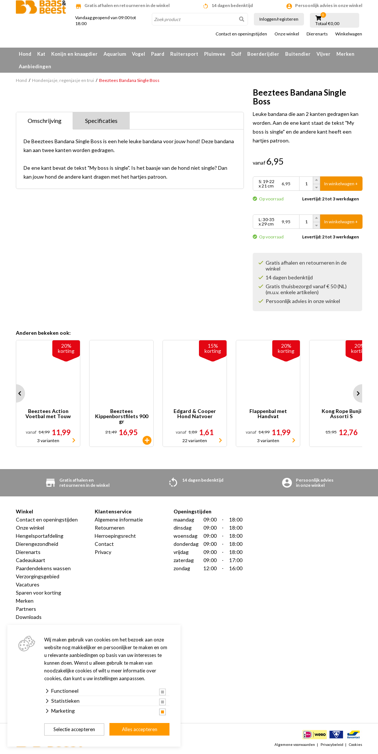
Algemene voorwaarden (294, 744)
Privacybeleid (332, 744)
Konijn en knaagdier (74, 54)
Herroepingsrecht (115, 536)
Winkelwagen (348, 34)
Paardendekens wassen (43, 568)
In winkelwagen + (341, 183)
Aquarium (115, 54)
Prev (16, 393)
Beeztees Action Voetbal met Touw (48, 414)
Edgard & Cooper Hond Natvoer (195, 414)
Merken (345, 54)
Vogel (138, 54)
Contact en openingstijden (241, 34)
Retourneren (110, 527)
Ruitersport (184, 54)
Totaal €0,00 (327, 23)
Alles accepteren (139, 729)
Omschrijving (45, 120)
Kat (41, 54)
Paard (157, 54)
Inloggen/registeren (278, 19)
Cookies (355, 744)
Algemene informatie (119, 519)
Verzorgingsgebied (37, 576)
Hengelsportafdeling (39, 536)
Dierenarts (317, 34)
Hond (25, 54)
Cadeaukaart (30, 560)
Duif (236, 54)
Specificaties (101, 120)
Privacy (103, 552)
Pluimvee (214, 54)
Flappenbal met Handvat (268, 414)
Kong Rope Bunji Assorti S (341, 414)
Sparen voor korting (38, 592)
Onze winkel (286, 34)
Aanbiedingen (35, 66)
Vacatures (27, 584)
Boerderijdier (263, 54)
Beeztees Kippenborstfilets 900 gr (121, 416)
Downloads (29, 617)
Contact (104, 544)
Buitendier (298, 54)
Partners (26, 609)
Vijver (323, 54)
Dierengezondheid (37, 544)
